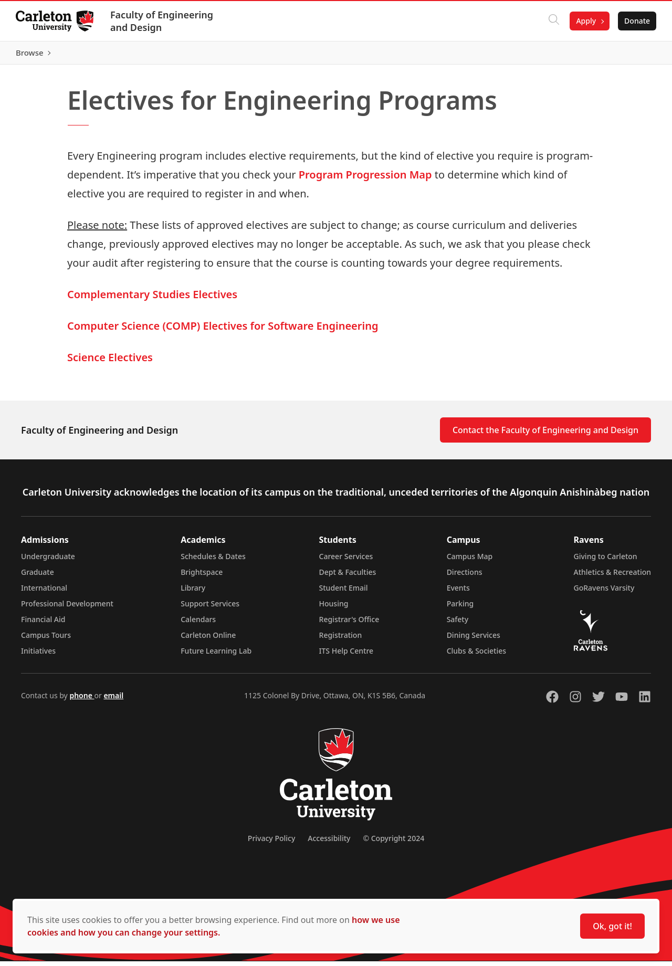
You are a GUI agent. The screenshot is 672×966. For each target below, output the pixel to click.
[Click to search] (553, 21)
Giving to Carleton (605, 561)
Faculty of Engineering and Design (162, 21)
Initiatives (38, 655)
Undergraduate (48, 561)
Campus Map (470, 561)
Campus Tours (46, 640)
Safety (458, 624)
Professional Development (67, 608)
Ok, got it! (612, 926)
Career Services (346, 561)
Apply (585, 21)
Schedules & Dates (213, 561)
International (44, 592)
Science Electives (110, 362)
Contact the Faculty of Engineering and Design (545, 434)
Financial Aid (43, 624)
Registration (340, 640)
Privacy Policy (271, 843)
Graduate (37, 577)
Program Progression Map (365, 179)
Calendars (198, 624)
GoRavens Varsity (604, 592)
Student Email (343, 592)
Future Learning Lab (216, 655)
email (113, 700)
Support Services (210, 608)
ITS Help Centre (346, 655)
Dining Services (473, 640)
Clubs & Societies (476, 655)
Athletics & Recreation (612, 577)
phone (81, 700)
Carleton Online (208, 640)
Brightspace (202, 577)
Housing (334, 608)
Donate (636, 21)
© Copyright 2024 (393, 843)
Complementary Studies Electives (152, 299)
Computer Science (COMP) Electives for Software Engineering (222, 330)
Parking (460, 608)
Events (458, 592)
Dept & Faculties (347, 577)
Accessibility (329, 843)
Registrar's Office (349, 624)
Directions (464, 577)
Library (193, 592)
